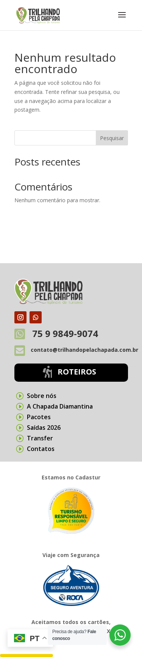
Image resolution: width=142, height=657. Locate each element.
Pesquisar (112, 138)
